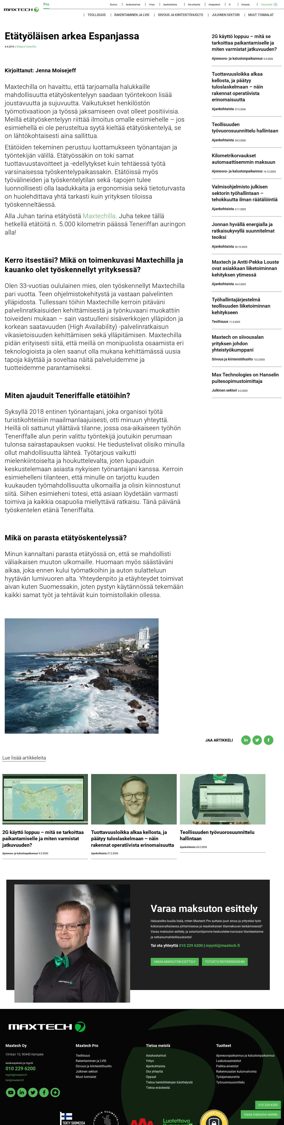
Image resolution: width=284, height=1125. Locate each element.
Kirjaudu (246, 4)
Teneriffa (31, 46)
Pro (46, 4)
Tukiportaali (266, 4)
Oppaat (151, 1077)
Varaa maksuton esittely (175, 962)
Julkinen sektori (226, 15)
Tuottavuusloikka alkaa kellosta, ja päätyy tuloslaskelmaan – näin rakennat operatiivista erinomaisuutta (237, 86)
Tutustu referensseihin (225, 962)
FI (230, 4)
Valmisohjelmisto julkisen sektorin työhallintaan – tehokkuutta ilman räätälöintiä (245, 193)
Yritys (152, 4)
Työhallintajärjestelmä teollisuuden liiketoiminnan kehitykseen (241, 306)
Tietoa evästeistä (158, 1088)
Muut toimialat (261, 15)
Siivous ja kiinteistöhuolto (180, 15)
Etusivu (113, 4)
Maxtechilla (99, 216)
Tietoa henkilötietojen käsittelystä (169, 1082)
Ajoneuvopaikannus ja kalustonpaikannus (245, 1055)
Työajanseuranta (228, 1077)
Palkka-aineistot (227, 1066)
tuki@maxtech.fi (15, 1080)
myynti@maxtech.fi (223, 945)
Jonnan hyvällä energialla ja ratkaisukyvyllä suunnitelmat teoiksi (243, 230)
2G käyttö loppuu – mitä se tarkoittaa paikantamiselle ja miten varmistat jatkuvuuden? (244, 42)
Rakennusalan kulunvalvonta (236, 1071)
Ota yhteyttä (194, 4)
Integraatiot (214, 4)
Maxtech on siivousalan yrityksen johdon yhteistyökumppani (238, 343)
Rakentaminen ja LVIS (131, 15)
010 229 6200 (191, 945)
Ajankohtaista (170, 4)
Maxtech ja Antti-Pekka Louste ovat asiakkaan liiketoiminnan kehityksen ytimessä (245, 268)
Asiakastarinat (133, 4)
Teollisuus (97, 15)
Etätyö (20, 46)
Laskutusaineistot (228, 1061)
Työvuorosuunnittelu (230, 1082)
